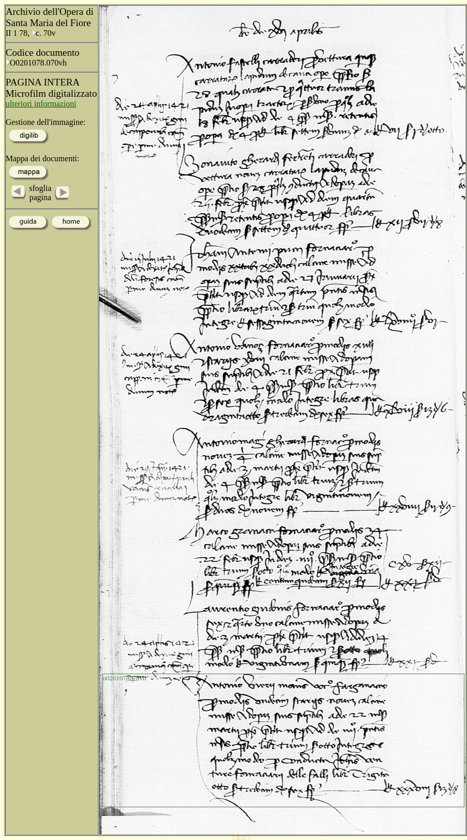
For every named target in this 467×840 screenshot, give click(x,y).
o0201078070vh (124, 678)
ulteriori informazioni (41, 103)
